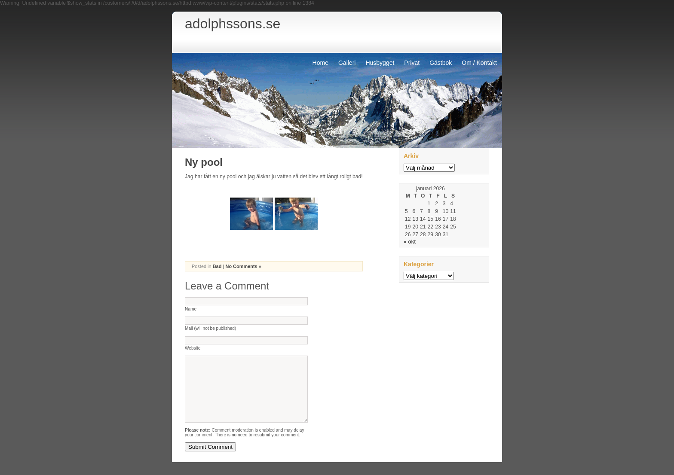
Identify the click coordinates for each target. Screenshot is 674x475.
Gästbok (440, 62)
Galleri (346, 62)
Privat (412, 62)
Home (320, 62)
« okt (410, 242)
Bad (217, 266)
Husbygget (379, 62)
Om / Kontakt (479, 62)
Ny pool (204, 162)
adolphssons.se (232, 23)
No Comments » (243, 266)
